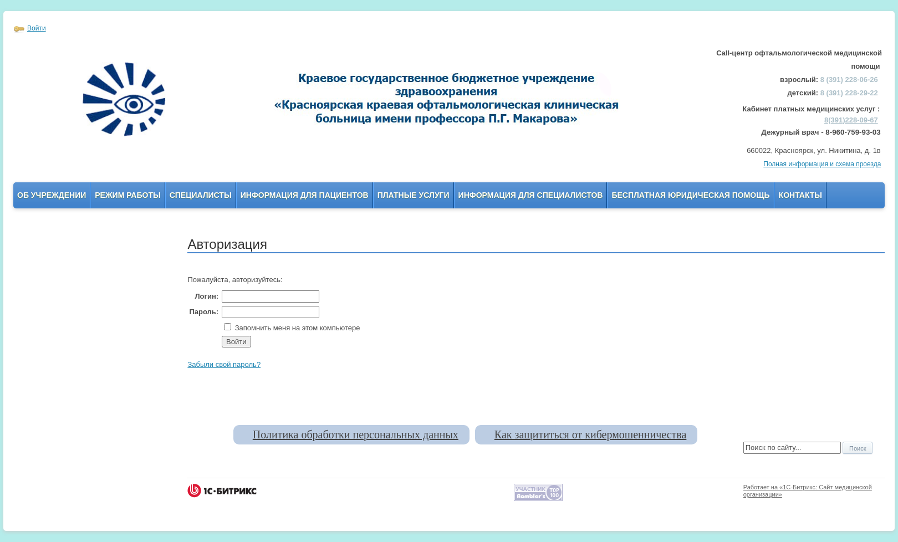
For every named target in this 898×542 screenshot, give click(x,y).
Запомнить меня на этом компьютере (296, 328)
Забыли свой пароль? (224, 364)
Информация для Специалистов (530, 195)
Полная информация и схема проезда (822, 164)
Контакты (800, 195)
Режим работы (127, 195)
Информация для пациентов (305, 195)
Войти (36, 28)
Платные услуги (413, 195)
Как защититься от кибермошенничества (590, 434)
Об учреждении (51, 195)
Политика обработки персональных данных (355, 434)
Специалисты (201, 195)
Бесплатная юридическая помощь (690, 195)
